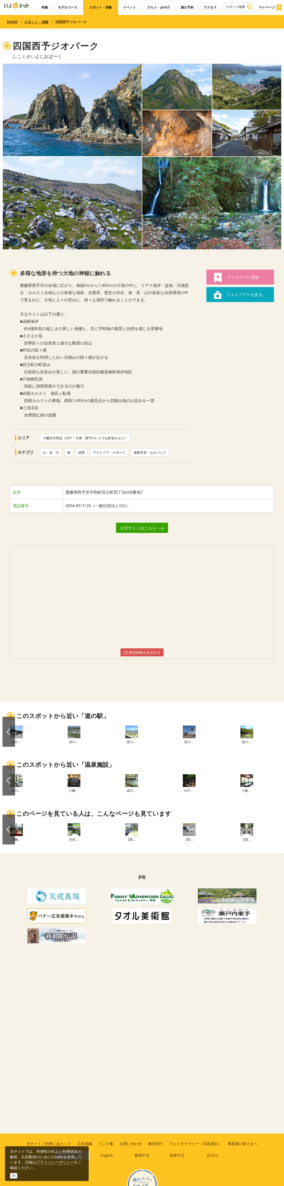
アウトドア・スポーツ (109, 452)
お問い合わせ (130, 1143)
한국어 (212, 1156)
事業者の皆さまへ (243, 1143)
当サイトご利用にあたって (48, 1143)
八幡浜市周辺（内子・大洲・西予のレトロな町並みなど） (85, 438)
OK (14, 1176)
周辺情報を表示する (142, 652)
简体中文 (177, 1156)
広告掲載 (84, 1143)
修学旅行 (155, 1143)
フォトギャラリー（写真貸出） (196, 1143)
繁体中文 (142, 1156)
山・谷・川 (51, 452)
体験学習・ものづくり (149, 452)
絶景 (81, 452)
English (107, 1156)
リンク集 (105, 1143)
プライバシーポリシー (55, 1162)
